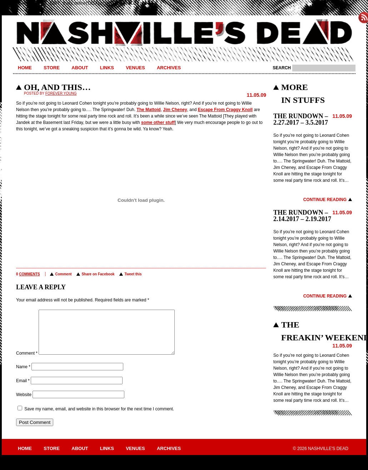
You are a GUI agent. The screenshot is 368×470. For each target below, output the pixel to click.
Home (25, 67)
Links (107, 67)
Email (23, 389)
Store (52, 67)
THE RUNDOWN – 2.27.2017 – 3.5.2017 (300, 119)
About (79, 67)
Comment (63, 274)
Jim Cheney (175, 109)
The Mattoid (148, 109)
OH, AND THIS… (57, 87)
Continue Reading (325, 199)
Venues (135, 67)
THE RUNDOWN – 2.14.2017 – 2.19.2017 (302, 215)
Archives (169, 67)
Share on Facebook (97, 274)
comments (29, 274)
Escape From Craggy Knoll (225, 109)
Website (23, 403)
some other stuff (158, 122)
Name (23, 375)
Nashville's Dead (184, 33)
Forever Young (61, 93)
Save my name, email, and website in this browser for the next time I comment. (99, 417)
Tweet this (132, 274)
